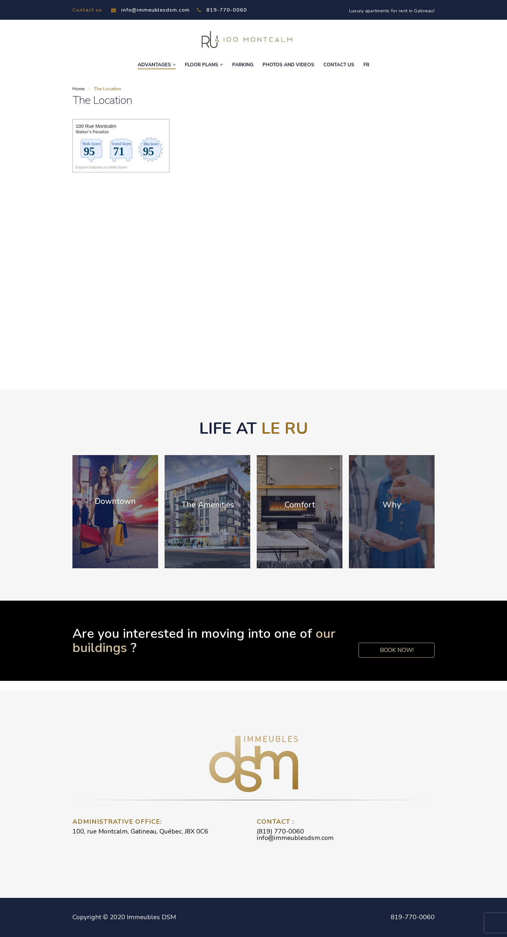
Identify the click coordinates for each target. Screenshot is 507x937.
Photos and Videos (288, 64)
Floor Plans (201, 64)
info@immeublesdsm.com (150, 10)
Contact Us (338, 64)
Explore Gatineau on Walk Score (101, 167)
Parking (242, 64)
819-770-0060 (222, 10)
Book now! (396, 650)
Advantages (154, 64)
